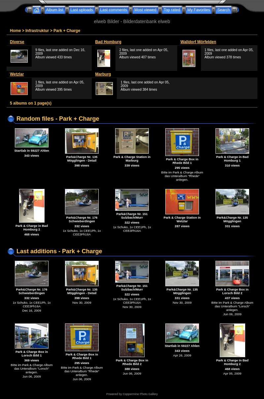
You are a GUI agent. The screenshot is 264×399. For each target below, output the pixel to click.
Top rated (172, 10)
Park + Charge (66, 30)
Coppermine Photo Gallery (140, 394)
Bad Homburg (108, 42)
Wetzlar (17, 74)
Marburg (103, 74)
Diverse (17, 42)
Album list (54, 10)
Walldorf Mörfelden (198, 42)
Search (223, 10)
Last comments (113, 10)
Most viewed (145, 10)
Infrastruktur (37, 30)
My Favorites (198, 10)
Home (15, 30)
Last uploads (82, 10)
